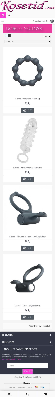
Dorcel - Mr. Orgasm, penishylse (27, 167)
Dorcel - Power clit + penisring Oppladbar (27, 236)
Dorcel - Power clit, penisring (27, 305)
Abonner (28, 371)
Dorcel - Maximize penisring (27, 98)
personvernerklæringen (11, 359)
